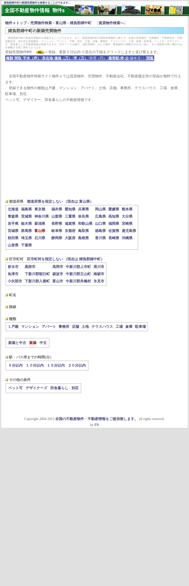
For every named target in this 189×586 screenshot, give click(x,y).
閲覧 (150, 58)
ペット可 (15, 388)
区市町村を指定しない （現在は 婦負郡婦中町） (65, 259)
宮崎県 (127, 224)
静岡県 (56, 238)
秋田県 (13, 238)
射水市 (13, 267)
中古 (43, 343)
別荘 (75, 388)
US (96, 425)
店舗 (75, 327)
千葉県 (26, 245)
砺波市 (57, 274)
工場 (119, 327)
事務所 (64, 327)
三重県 (70, 216)
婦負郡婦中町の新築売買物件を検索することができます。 (37, 2)
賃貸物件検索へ (111, 23)
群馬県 (26, 231)
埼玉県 (26, 238)
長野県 (56, 224)
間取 (18, 58)
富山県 (60, 23)
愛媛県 (113, 209)
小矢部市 (15, 281)
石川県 (39, 238)
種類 (9, 58)
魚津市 (13, 274)
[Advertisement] (95, 151)
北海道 (13, 209)
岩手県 (13, 224)
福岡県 (113, 224)
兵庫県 (83, 209)
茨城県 (26, 216)
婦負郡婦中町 (80, 23)
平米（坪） (32, 58)
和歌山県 (85, 224)
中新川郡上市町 (78, 267)
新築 (32, 343)
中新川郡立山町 (78, 274)
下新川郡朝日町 (37, 274)
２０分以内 (77, 365)
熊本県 (127, 209)
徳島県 (100, 231)
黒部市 (30, 267)
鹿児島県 (129, 231)
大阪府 (70, 238)
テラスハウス (102, 327)
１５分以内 (56, 365)
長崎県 (113, 238)
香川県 (100, 238)
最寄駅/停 (116, 58)
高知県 (113, 216)
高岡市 (57, 267)
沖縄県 (127, 238)
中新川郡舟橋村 (78, 281)
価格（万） (63, 58)
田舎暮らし (59, 388)
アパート (49, 327)
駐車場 (140, 327)
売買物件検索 (41, 23)
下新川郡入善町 (37, 281)
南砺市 (98, 274)
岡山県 (100, 209)
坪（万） (80, 58)
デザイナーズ (36, 388)
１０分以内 (35, 365)
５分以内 (15, 365)
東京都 (39, 209)
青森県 (13, 216)
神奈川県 (41, 216)
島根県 (83, 238)
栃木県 (26, 224)
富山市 (57, 281)
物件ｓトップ (16, 23)
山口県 (100, 224)
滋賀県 (70, 224)
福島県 (26, 209)
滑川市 (98, 267)
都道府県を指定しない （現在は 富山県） (60, 201)
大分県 (127, 216)
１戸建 (13, 327)
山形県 (13, 245)
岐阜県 (56, 231)
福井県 (56, 209)
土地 (85, 327)
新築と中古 (17, 343)
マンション (30, 327)
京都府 (70, 231)
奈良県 (83, 216)
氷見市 (98, 281)
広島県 (100, 216)
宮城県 (13, 231)
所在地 (47, 58)
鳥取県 (83, 231)
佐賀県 (113, 231)
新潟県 (39, 224)
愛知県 (70, 209)
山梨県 (56, 216)
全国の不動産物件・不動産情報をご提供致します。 (96, 419)
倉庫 (129, 327)
